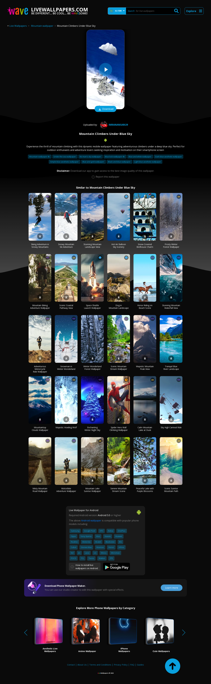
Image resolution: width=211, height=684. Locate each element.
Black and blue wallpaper (119, 161)
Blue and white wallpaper (140, 156)
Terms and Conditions (100, 664)
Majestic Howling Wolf (66, 427)
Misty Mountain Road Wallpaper (40, 489)
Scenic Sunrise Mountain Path (171, 489)
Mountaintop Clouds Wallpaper (40, 428)
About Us (82, 664)
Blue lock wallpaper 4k (115, 156)
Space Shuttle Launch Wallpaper (92, 306)
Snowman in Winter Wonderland (66, 367)
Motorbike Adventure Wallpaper (66, 489)
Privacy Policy (121, 664)
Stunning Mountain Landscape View (92, 245)
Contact (71, 664)
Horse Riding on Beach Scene (144, 306)
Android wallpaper (91, 520)
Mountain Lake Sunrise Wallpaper (92, 489)
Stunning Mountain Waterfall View (171, 306)
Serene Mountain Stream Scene (118, 489)
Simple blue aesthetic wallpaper (64, 161)
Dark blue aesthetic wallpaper (168, 156)
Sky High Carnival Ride (171, 427)
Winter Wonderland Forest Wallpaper (92, 367)
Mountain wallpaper (42, 25)
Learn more (171, 587)
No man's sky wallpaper (90, 156)
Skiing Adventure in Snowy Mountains (40, 245)
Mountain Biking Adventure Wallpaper (40, 306)
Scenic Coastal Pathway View (66, 306)
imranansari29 (113, 124)
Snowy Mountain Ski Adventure (66, 245)
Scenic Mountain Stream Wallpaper (118, 367)
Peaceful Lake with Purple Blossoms (145, 489)
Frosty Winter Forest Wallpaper (171, 245)
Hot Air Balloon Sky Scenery (118, 245)
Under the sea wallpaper (65, 156)
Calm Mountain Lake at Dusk (145, 428)
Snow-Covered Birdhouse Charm (145, 245)
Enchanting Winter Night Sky (92, 428)
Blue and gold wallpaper (93, 161)
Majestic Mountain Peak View (145, 367)
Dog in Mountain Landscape (119, 306)
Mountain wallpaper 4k (39, 156)
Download (105, 109)
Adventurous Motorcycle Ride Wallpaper (40, 369)
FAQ (132, 664)
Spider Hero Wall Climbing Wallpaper (119, 428)
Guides (140, 664)
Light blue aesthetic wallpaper (147, 161)
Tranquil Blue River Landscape (171, 367)
